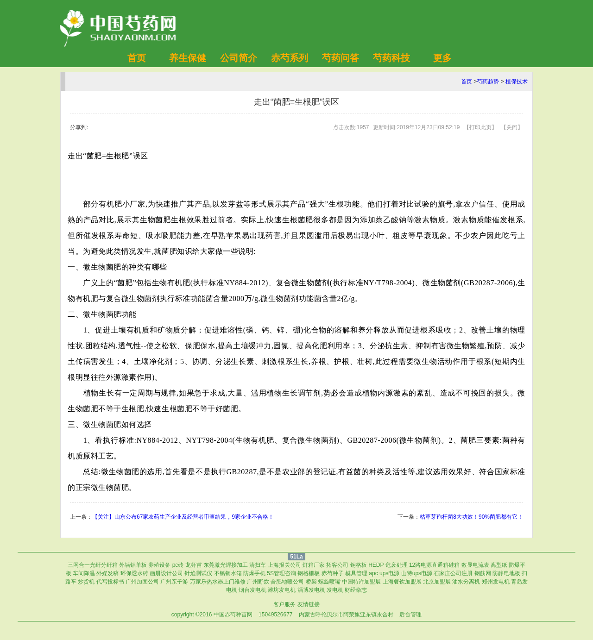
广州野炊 (258, 581)
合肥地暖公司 (287, 581)
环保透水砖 (134, 573)
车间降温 (84, 573)
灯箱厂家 (314, 565)
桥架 (311, 581)
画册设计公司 (166, 573)
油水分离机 (466, 581)
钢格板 (358, 565)
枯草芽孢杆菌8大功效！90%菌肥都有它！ (471, 517)
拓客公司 (337, 565)
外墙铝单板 (133, 565)
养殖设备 (159, 565)
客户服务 (284, 604)
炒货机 (86, 581)
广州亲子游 (174, 581)
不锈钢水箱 (228, 573)
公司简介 (238, 58)
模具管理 (356, 573)
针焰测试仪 (198, 573)
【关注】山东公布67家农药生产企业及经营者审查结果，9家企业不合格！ (183, 517)
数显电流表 (475, 565)
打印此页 (480, 127)
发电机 (335, 590)
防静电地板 (506, 573)
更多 (442, 58)
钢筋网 (482, 573)
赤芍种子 (333, 573)
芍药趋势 (488, 81)
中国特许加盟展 (361, 581)
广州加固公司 (142, 581)
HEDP (376, 565)
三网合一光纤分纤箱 (93, 565)
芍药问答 (340, 58)
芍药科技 (391, 58)
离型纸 (499, 565)
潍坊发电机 (282, 590)
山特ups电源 (416, 573)
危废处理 (396, 565)
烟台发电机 (252, 590)
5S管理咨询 (281, 573)
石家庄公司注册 (453, 573)
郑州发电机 (496, 581)
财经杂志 (356, 590)
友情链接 (308, 604)
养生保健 (187, 58)
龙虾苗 (193, 565)
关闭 (511, 127)
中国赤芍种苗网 (233, 614)
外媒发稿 (107, 573)
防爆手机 (254, 573)
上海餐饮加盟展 (402, 581)
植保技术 (516, 81)
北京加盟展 (437, 581)
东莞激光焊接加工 (225, 565)
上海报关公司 (284, 565)
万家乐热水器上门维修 (218, 581)
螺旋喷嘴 (329, 581)
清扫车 (257, 565)
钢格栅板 (308, 573)
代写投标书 (110, 581)
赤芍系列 (289, 58)
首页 (136, 58)
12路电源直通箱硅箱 (434, 565)
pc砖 (178, 565)
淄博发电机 (311, 590)
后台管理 (410, 614)
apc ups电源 (384, 573)
